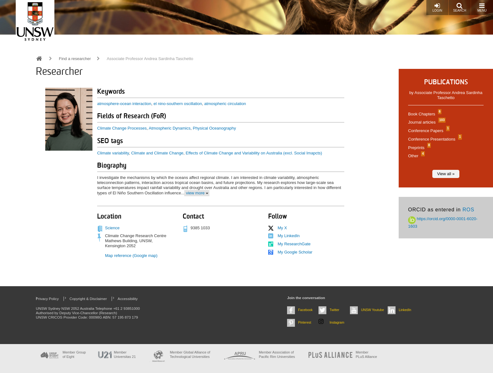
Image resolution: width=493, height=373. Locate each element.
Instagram (337, 322)
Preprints (418, 147)
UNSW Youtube (372, 310)
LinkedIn (405, 310)
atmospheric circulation (225, 103)
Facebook (305, 310)
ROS (468, 209)
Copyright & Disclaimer (88, 299)
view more (195, 193)
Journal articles (426, 122)
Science (112, 227)
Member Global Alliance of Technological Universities (190, 354)
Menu (481, 7)
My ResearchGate (294, 244)
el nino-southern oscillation (177, 103)
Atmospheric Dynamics (170, 128)
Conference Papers (428, 130)
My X (282, 227)
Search (459, 7)
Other (415, 155)
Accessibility (128, 299)
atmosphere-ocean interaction (124, 103)
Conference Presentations (434, 139)
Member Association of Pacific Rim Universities (277, 354)
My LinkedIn (289, 235)
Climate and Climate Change (157, 153)
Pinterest (304, 322)
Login (437, 7)
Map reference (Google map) (131, 255)
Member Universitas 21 (125, 354)
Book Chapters (424, 114)
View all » (445, 173)
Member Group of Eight (74, 354)
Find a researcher (75, 58)
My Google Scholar (295, 252)
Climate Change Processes (122, 128)
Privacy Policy (47, 299)
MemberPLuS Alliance (366, 354)
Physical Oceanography (214, 128)
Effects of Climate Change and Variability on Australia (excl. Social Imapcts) (254, 153)
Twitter (334, 310)
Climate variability (113, 153)
